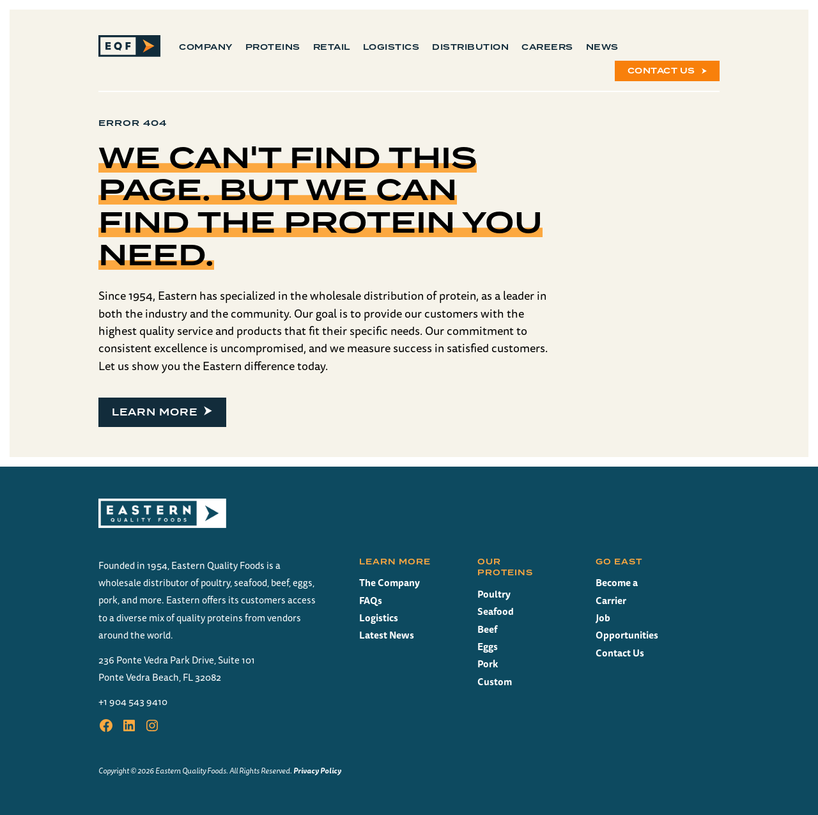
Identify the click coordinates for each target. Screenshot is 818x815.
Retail (331, 47)
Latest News (386, 635)
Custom (494, 681)
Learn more (154, 412)
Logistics (391, 47)
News (602, 47)
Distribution (470, 47)
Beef (487, 629)
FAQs (370, 600)
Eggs (487, 646)
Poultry (494, 594)
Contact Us (661, 71)
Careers (547, 47)
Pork (487, 663)
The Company (389, 582)
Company (206, 47)
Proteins (272, 47)
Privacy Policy (317, 771)
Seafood (495, 611)
